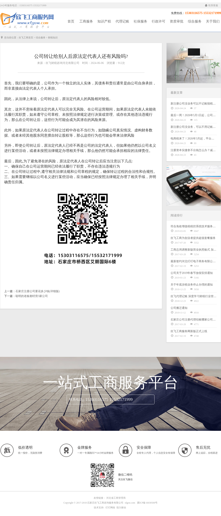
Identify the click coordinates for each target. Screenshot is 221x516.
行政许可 (158, 21)
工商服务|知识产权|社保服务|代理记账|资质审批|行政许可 (27, 20)
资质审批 (176, 21)
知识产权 (104, 21)
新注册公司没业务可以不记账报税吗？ (194, 103)
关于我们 (213, 21)
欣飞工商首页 (26, 37)
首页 (71, 21)
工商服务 (86, 21)
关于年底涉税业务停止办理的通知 (192, 284)
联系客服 (211, 5)
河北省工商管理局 (116, 498)
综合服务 (195, 21)
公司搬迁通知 (179, 307)
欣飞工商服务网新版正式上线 (189, 331)
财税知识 (53, 37)
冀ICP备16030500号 (147, 502)
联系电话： (77, 399)
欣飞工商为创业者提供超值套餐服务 (193, 238)
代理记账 (122, 21)
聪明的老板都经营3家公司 (31, 296)
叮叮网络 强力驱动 (115, 507)
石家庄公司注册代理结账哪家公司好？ (194, 319)
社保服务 (140, 21)
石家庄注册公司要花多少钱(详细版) (37, 291)
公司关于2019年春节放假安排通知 (192, 272)
